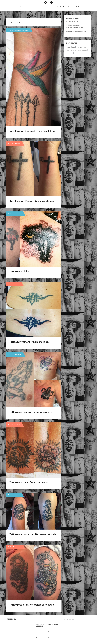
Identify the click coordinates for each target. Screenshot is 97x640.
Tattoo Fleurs (16, 424)
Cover (11, 30)
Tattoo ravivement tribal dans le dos (29, 341)
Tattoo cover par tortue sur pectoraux (30, 412)
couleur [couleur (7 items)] (73, 47)
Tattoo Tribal (16, 284)
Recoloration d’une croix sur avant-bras (31, 201)
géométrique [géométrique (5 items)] (73, 50)
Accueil (56, 6)
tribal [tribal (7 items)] (72, 53)
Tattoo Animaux (17, 30)
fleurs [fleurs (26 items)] (68, 50)
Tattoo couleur (24, 30)
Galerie (62, 6)
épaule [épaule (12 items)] (75, 53)
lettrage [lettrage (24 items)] (79, 50)
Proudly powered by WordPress (40, 637)
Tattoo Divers (16, 143)
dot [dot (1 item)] (85, 47)
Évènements (70, 6)
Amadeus (55, 637)
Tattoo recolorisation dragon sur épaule (31, 604)
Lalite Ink (18, 7)
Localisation (86, 6)
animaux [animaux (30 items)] (68, 47)
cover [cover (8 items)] (77, 47)
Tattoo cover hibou (19, 271)
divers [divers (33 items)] (81, 47)
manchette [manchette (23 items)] (84, 50)
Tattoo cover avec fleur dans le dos (28, 482)
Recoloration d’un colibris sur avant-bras (32, 130)
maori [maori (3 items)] (68, 53)
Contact (78, 6)
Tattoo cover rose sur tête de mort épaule (32, 534)
